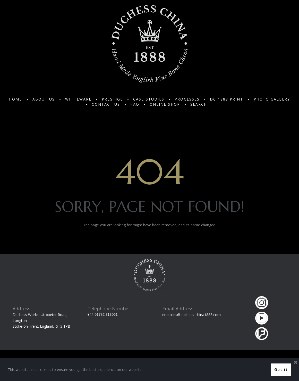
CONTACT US (106, 104)
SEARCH (198, 104)
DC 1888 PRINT (226, 99)
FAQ (134, 104)
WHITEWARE (78, 99)
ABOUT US (43, 99)
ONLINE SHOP (165, 104)
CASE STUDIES (148, 99)
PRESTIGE (112, 99)
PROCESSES (187, 99)
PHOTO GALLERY (272, 99)
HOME (15, 99)
